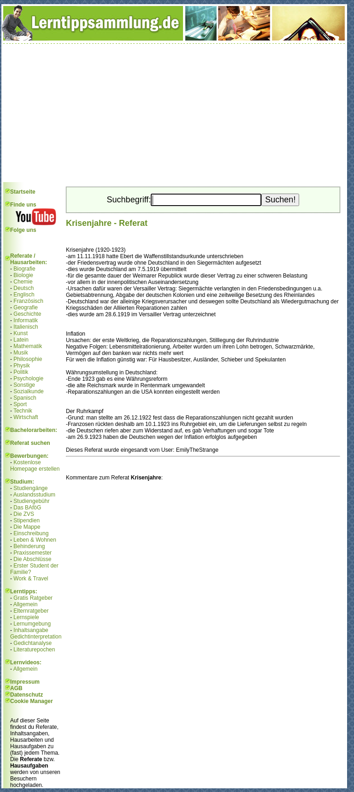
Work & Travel (30, 578)
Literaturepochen (34, 649)
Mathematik (27, 346)
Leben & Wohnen (34, 540)
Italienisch (25, 327)
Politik (20, 372)
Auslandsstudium (34, 494)
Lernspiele (26, 617)
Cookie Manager (31, 701)
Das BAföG (27, 507)
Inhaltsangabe (30, 630)
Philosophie (27, 359)
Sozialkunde (28, 391)
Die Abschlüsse (32, 559)
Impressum (25, 682)
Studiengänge (30, 488)
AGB (16, 688)
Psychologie (28, 378)
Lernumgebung (32, 624)
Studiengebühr (31, 501)
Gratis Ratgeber (33, 598)
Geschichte (27, 314)
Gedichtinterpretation (35, 636)
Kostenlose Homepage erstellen (34, 465)
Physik (21, 365)
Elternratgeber (30, 611)
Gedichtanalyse (32, 643)
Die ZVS (23, 514)
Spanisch (24, 398)
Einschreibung (30, 533)
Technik (22, 411)
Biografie (24, 269)
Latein (21, 340)
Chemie (22, 281)
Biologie (23, 275)
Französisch (28, 301)
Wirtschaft (25, 417)
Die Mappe (26, 527)
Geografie (25, 307)
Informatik (25, 320)
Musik (20, 352)
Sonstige (24, 385)
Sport (20, 404)
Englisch (23, 294)
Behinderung (29, 546)
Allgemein (25, 604)
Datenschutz (26, 695)
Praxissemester (32, 553)
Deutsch (23, 288)
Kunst (20, 333)
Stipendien (26, 520)
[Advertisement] (174, 112)
